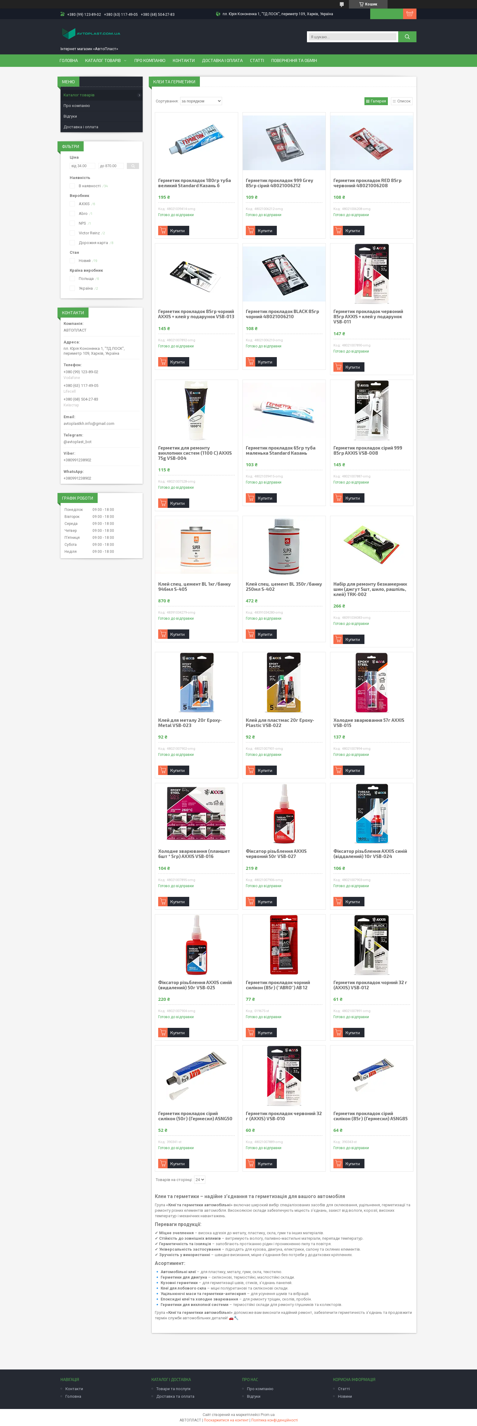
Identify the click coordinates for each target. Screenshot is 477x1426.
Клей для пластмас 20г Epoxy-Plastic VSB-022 (280, 723)
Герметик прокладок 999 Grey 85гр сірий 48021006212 (279, 183)
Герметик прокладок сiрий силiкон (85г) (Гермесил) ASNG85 (370, 1116)
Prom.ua (268, 1415)
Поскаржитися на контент (226, 1420)
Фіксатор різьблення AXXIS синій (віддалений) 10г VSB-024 (370, 854)
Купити (177, 230)
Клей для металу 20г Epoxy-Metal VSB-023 (190, 723)
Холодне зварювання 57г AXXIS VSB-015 (368, 723)
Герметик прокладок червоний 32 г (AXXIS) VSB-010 (284, 1116)
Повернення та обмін (294, 60)
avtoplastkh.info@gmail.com (89, 423)
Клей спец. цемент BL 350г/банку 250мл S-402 (284, 586)
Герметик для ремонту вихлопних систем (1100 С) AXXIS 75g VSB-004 (195, 453)
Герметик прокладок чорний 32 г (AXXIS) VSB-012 (370, 985)
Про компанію (149, 60)
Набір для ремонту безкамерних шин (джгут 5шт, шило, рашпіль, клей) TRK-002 (370, 589)
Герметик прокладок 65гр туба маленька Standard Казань (280, 450)
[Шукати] (407, 36)
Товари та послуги (173, 1388)
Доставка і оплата (222, 60)
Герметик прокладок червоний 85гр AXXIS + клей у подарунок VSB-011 (368, 316)
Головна (69, 60)
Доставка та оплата (175, 1396)
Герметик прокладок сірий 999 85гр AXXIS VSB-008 (367, 450)
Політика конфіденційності (274, 1420)
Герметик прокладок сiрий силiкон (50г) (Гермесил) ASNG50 (195, 1116)
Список (404, 101)
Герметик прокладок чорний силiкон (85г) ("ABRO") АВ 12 (278, 985)
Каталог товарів (103, 60)
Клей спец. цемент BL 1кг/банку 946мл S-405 (194, 586)
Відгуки (70, 116)
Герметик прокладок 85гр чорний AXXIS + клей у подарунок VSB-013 (196, 314)
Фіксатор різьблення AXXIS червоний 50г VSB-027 (276, 854)
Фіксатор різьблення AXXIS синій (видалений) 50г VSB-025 (195, 985)
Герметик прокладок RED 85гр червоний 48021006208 (367, 183)
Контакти (184, 60)
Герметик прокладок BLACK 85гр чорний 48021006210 (282, 314)
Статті (257, 60)
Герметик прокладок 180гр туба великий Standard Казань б (194, 183)
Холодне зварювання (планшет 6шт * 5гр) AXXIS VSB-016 (194, 854)
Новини (345, 1396)
